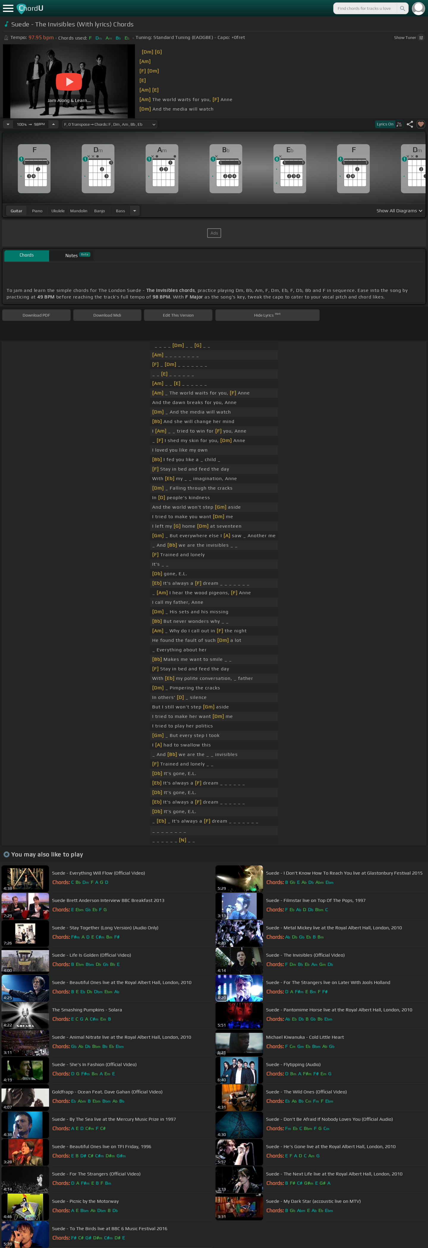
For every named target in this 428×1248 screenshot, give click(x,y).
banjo (99, 210)
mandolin (78, 210)
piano (37, 210)
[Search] (402, 8)
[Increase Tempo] (53, 124)
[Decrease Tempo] (8, 124)
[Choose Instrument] (134, 210)
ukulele (57, 210)
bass (120, 210)
